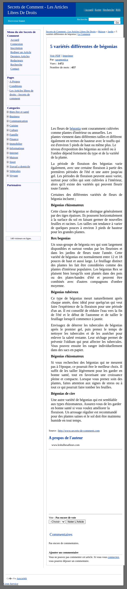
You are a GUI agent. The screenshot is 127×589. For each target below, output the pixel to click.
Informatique (17, 148)
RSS (118, 9)
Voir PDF (55, 55)
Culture (14, 130)
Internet (14, 152)
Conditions (16, 86)
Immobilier (16, 143)
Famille (14, 134)
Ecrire (98, 9)
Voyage (14, 175)
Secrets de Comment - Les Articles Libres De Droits (71, 31)
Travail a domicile (20, 166)
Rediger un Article (20, 52)
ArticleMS (22, 578)
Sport (13, 162)
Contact (14, 68)
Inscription (16, 48)
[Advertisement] (19, 210)
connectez (113, 557)
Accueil (89, 9)
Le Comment (84, 34)
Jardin (111, 31)
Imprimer (68, 55)
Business (15, 116)
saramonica (61, 59)
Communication (19, 121)
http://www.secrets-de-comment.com (79, 430)
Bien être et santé (19, 111)
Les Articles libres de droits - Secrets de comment (21, 94)
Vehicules (15, 171)
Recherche (108, 9)
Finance (14, 139)
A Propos (15, 81)
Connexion (16, 44)
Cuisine (14, 125)
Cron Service (10, 583)
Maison (14, 157)
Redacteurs (16, 60)
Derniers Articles (19, 56)
